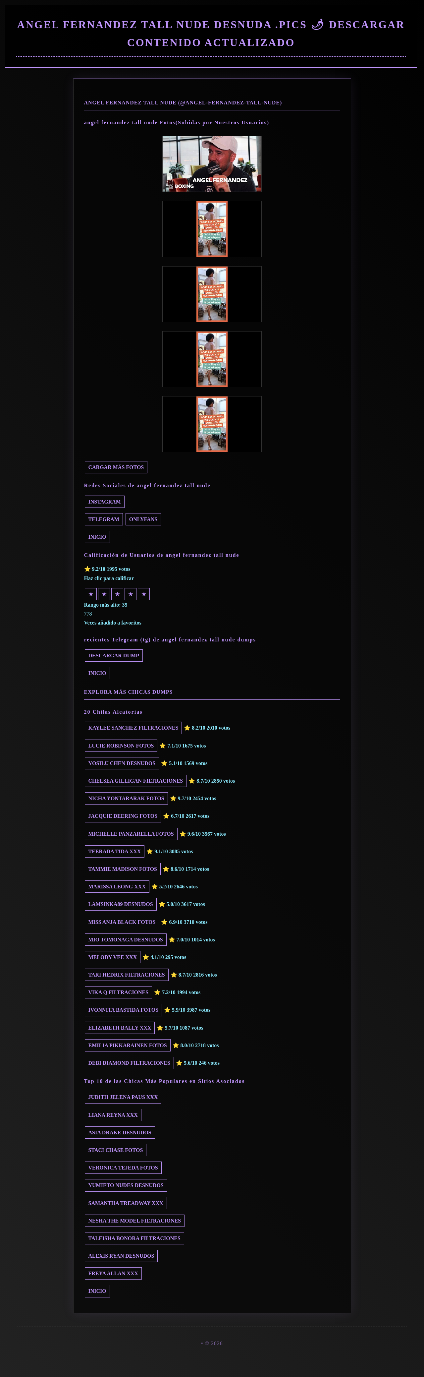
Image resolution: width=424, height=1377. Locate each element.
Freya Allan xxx (113, 1273)
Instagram (104, 502)
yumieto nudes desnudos (126, 1185)
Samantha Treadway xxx (125, 1203)
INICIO (97, 537)
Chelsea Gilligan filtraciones (135, 781)
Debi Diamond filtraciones (129, 1063)
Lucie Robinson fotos (121, 745)
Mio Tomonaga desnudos (125, 939)
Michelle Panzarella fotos (131, 834)
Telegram (103, 519)
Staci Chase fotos (115, 1150)
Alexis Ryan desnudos (121, 1256)
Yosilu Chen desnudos (122, 763)
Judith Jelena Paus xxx (123, 1097)
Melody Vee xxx (112, 957)
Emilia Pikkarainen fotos (127, 1045)
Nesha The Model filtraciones (134, 1221)
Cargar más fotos (116, 467)
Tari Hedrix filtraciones (126, 975)
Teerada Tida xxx (114, 851)
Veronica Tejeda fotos (123, 1167)
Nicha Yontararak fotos (126, 798)
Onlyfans (143, 519)
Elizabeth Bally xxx (119, 1028)
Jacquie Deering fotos (123, 816)
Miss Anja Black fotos (122, 922)
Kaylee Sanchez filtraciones (133, 728)
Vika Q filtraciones (118, 992)
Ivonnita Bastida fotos (123, 1010)
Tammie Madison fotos (122, 869)
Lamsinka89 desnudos (120, 904)
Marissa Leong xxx (117, 886)
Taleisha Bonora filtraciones (134, 1238)
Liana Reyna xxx (113, 1115)
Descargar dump (113, 655)
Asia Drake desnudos (119, 1132)
